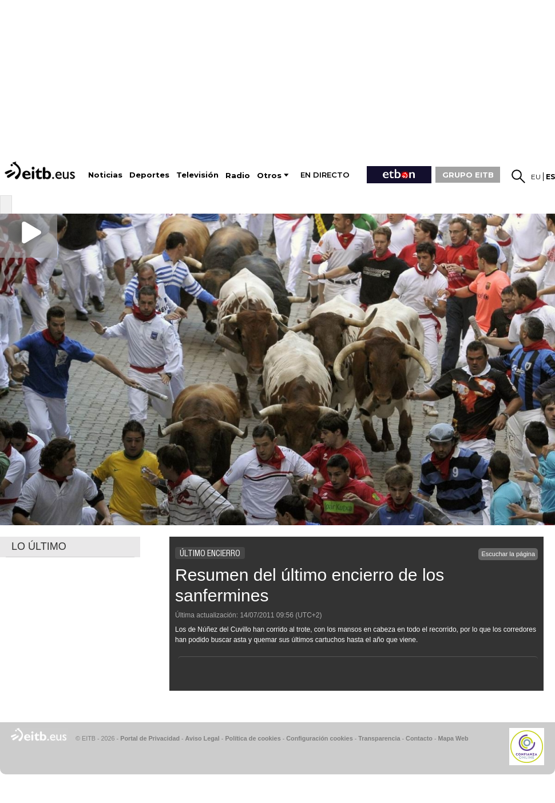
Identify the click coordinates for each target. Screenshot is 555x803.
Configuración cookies (319, 738)
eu (536, 176)
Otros (269, 175)
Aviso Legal (202, 738)
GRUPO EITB (468, 174)
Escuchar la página (508, 553)
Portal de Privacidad (150, 738)
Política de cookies (252, 738)
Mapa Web (453, 738)
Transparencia (379, 738)
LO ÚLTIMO (38, 546)
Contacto (419, 738)
